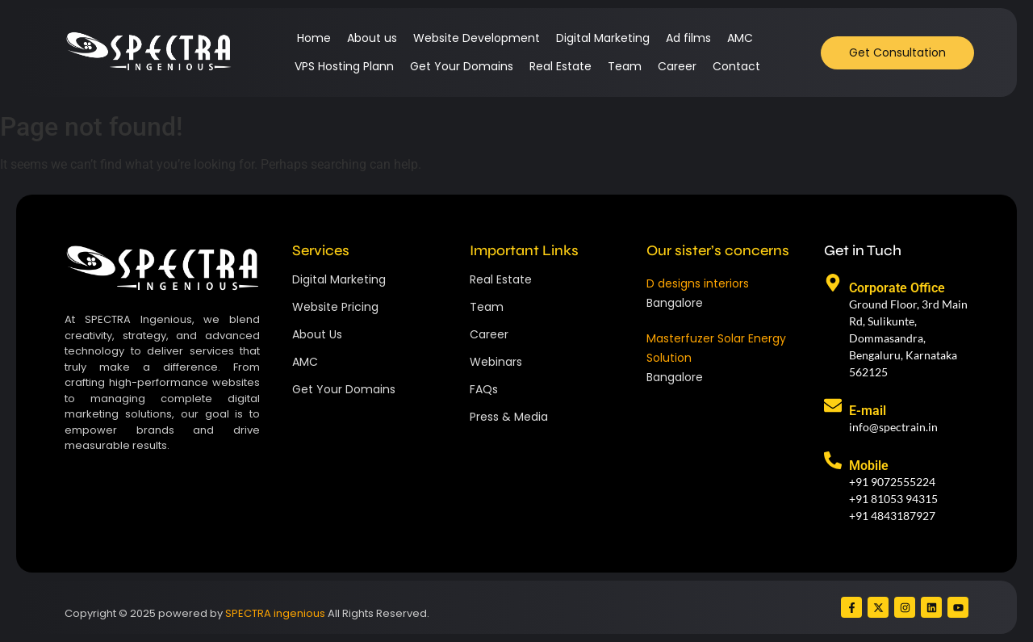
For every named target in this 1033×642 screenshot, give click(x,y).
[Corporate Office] (833, 284)
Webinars (496, 362)
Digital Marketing (603, 38)
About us (372, 38)
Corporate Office (897, 288)
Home (314, 38)
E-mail (867, 410)
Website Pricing (335, 307)
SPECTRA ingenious (275, 613)
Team (625, 66)
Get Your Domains (461, 66)
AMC (740, 38)
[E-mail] (833, 407)
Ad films (688, 38)
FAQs (484, 389)
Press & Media (509, 417)
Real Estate (560, 66)
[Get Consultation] (897, 52)
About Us (317, 334)
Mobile (869, 465)
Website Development (476, 38)
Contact (736, 66)
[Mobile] (833, 461)
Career (677, 66)
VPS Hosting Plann (344, 66)
